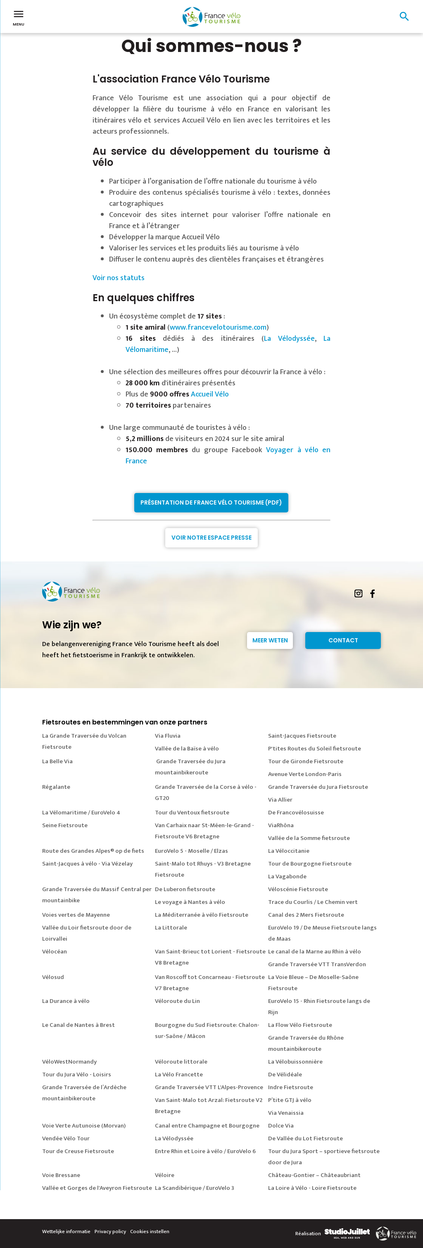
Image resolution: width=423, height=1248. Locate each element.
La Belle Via (57, 761)
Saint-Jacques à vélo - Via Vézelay (87, 864)
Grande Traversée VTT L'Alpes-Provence (209, 1087)
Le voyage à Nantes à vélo (190, 902)
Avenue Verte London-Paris (305, 774)
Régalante (56, 787)
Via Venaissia (286, 1113)
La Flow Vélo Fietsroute (300, 1025)
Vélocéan (54, 951)
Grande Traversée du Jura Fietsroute (318, 787)
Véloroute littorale (181, 1062)
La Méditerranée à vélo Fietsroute (201, 915)
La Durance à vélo (66, 1001)
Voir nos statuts (119, 278)
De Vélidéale (285, 1074)
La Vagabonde (287, 876)
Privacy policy (110, 1231)
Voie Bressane (61, 1175)
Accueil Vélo (210, 394)
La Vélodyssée (289, 339)
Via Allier (280, 800)
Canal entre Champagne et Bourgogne (207, 1126)
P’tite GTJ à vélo (289, 1100)
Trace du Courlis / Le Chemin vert (313, 902)
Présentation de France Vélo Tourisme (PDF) (211, 502)
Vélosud (53, 977)
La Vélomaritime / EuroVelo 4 (81, 812)
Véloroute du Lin (177, 1001)
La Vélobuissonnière (295, 1062)
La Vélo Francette (179, 1074)
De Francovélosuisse (296, 812)
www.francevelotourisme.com (218, 327)
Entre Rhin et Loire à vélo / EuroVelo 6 (205, 1151)
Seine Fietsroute (65, 825)
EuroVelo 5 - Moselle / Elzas (191, 851)
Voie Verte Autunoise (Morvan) (84, 1126)
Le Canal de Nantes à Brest (78, 1025)
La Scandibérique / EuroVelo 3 (194, 1188)
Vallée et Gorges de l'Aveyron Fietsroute (97, 1188)
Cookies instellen (149, 1231)
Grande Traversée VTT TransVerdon (317, 964)
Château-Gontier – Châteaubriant (314, 1175)
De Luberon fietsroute (185, 889)
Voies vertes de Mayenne (76, 915)
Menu (18, 17)
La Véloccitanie (288, 851)
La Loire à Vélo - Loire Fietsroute (312, 1188)
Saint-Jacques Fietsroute (302, 736)
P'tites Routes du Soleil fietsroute (314, 748)
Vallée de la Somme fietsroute (309, 838)
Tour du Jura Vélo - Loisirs (76, 1074)
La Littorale (171, 927)
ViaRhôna (281, 825)
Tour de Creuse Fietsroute (78, 1151)
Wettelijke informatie (66, 1231)
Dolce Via (281, 1126)
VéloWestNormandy (69, 1062)
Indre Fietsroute (290, 1087)
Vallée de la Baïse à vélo (187, 748)
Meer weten (270, 640)
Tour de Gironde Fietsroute (305, 761)
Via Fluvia (168, 736)
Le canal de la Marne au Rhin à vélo (314, 951)
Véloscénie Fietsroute (298, 889)
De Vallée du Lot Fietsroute (305, 1138)
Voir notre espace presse (211, 537)
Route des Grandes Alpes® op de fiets (93, 851)
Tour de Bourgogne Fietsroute (310, 864)
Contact (343, 640)
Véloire (164, 1175)
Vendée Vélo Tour (66, 1138)
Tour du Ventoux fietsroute (192, 812)
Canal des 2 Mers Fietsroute (306, 915)
